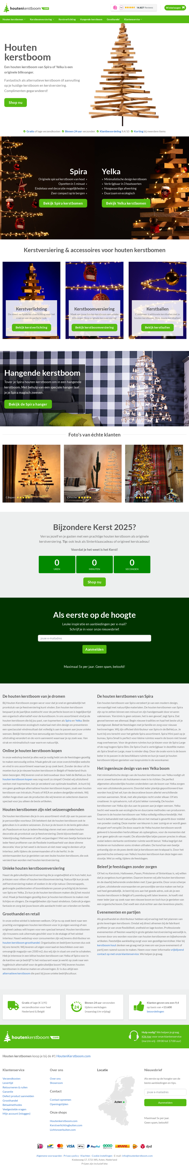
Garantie (8, 1091)
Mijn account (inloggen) (16, 1113)
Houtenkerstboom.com (63, 1120)
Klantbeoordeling (110, 131)
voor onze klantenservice (161, 1036)
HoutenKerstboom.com (73, 1056)
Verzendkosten (11, 1078)
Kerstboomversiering (42, 19)
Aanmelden (94, 649)
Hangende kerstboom (91, 19)
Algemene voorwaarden (49, 1155)
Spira (68, 720)
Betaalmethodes (12, 1104)
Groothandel (113, 19)
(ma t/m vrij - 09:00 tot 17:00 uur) (161, 1041)
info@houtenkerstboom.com (137, 1155)
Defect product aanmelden (18, 1096)
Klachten (85, 1155)
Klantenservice (133, 19)
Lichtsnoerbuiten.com (63, 1129)
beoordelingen (155, 1011)
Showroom (56, 1082)
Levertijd (8, 1082)
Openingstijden (59, 1104)
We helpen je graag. (160, 1032)
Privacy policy (71, 1155)
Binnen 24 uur (73, 131)
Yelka (78, 720)
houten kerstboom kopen (18, 779)
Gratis (30, 131)
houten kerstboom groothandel (21, 942)
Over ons (55, 1078)
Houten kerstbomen (14, 19)
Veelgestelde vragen (14, 1109)
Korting (138, 131)
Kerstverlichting (67, 19)
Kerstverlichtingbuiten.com (66, 1125)
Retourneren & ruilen (15, 1087)
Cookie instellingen (102, 1155)
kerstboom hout (106, 945)
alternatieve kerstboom (16, 973)
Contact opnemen (60, 1099)
